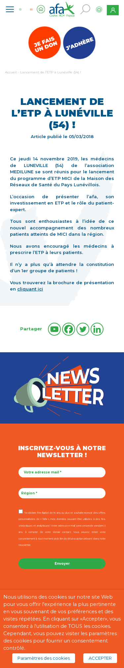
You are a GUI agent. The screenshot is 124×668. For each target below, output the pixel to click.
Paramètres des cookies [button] (44, 658)
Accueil (11, 72)
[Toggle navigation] (10, 9)
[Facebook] (68, 329)
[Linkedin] (97, 329)
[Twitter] (82, 329)
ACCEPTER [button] (100, 658)
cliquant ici (30, 289)
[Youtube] (54, 329)
